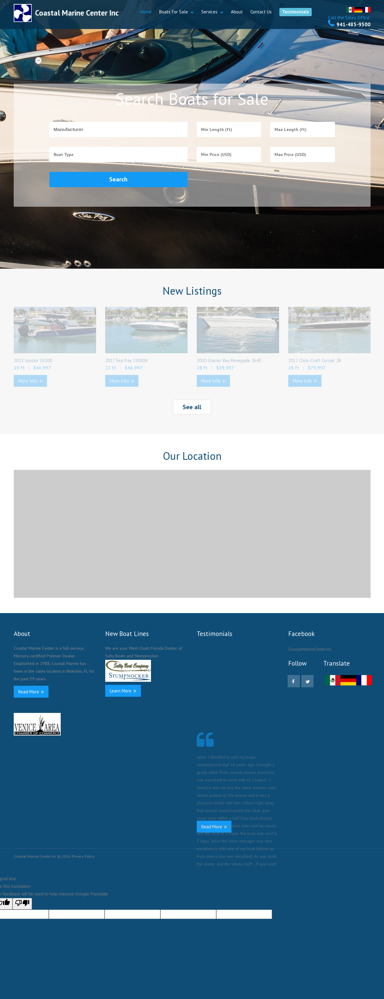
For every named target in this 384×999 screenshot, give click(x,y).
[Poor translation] (22, 904)
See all (192, 407)
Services (209, 12)
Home (146, 12)
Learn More (123, 691)
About (237, 12)
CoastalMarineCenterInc (310, 649)
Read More (31, 692)
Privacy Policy (83, 856)
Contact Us (261, 12)
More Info (30, 381)
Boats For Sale (173, 12)
